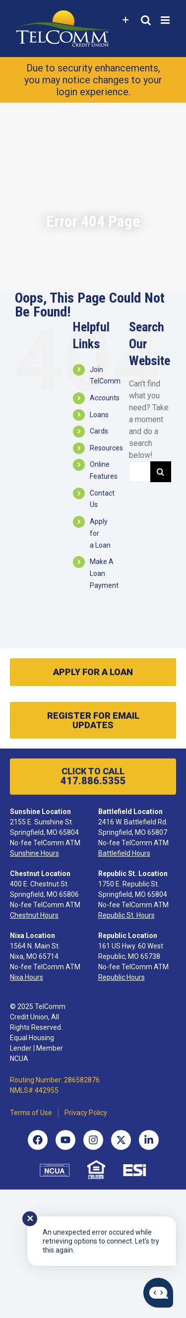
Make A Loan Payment (104, 573)
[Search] (160, 471)
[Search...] (139, 471)
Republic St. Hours (126, 915)
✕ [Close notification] (30, 1218)
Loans (99, 415)
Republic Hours (121, 977)
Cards (99, 431)
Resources (106, 448)
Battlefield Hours (124, 853)
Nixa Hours (26, 977)
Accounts (105, 398)
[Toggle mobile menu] (166, 20)
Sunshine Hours (34, 853)
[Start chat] (158, 1292)
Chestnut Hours (34, 915)
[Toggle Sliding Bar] (126, 20)
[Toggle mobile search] (146, 20)
